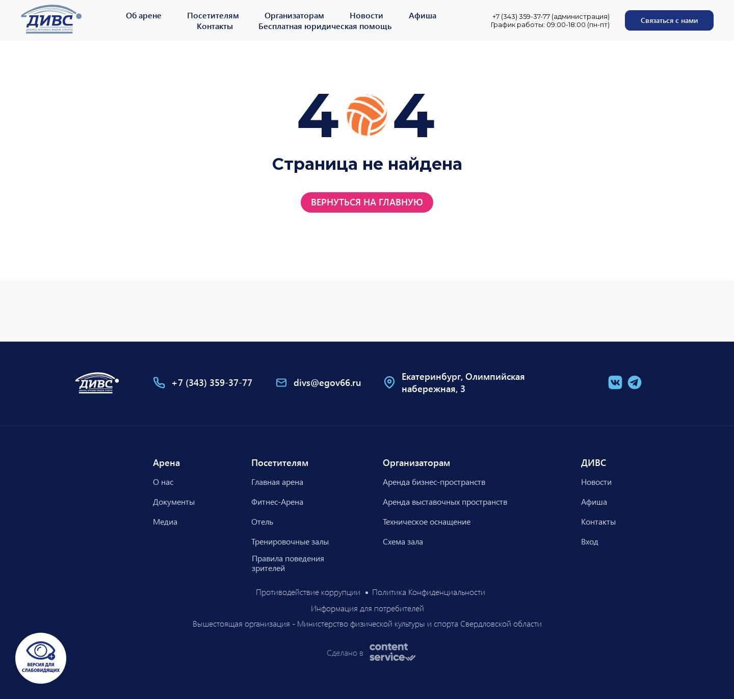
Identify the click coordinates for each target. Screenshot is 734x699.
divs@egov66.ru (327, 382)
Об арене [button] (144, 15)
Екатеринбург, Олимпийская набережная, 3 (463, 382)
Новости (366, 15)
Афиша (422, 15)
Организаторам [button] (294, 15)
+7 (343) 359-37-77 (211, 382)
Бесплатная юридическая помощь (324, 25)
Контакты (215, 25)
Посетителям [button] (213, 15)
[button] (669, 20)
